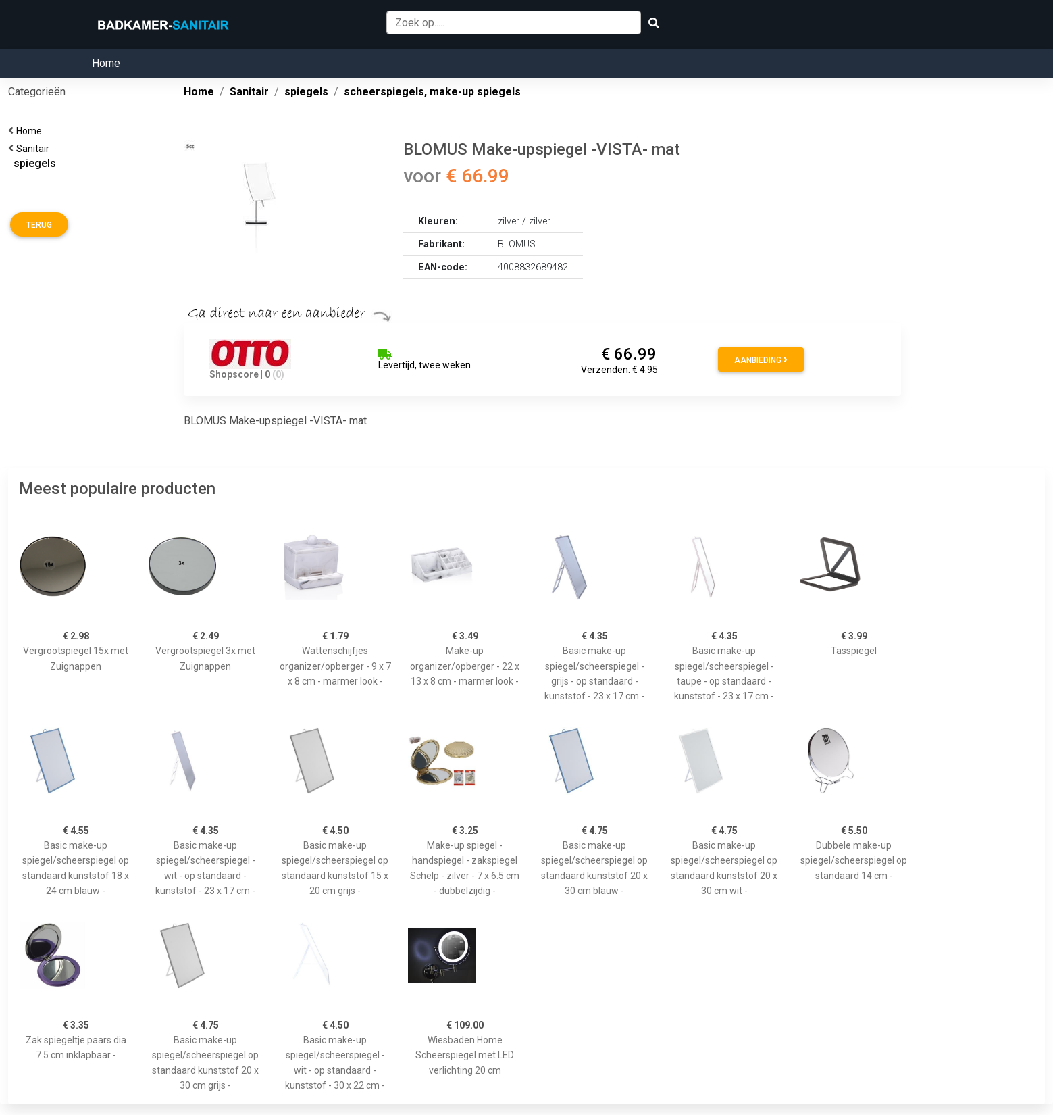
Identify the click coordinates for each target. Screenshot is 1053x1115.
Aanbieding (761, 360)
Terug (39, 225)
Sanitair (34, 148)
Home (106, 63)
